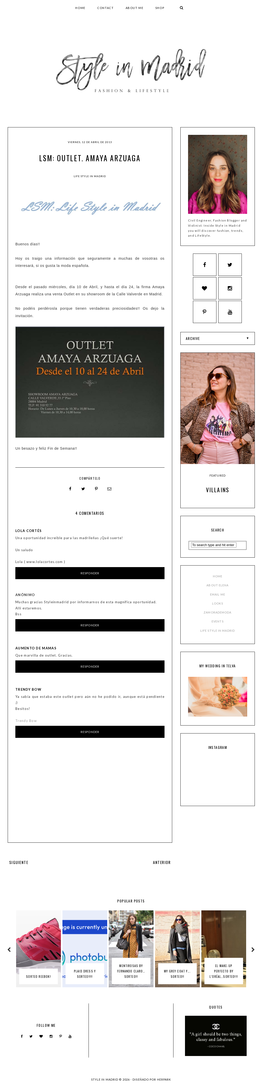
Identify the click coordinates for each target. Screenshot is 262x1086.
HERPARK (164, 1079)
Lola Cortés (28, 530)
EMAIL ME (217, 572)
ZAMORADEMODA (217, 590)
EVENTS (218, 599)
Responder (90, 573)
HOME (80, 7)
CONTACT (105, 7)
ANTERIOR (162, 862)
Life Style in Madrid (90, 176)
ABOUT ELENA (217, 563)
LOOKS (217, 581)
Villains (218, 468)
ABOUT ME (135, 7)
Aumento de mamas (36, 648)
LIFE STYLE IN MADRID (217, 608)
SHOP (160, 7)
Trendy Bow (28, 689)
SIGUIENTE (18, 862)
